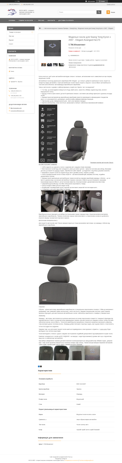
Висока (44, 93)
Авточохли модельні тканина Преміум (56, 28)
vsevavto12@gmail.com (17, 111)
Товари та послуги (26, 20)
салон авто (103, 329)
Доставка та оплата (66, 20)
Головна (12, 20)
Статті (11, 44)
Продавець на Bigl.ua (61, 458)
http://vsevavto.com (16, 108)
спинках (57, 170)
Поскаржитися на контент (71, 460)
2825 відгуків (91, 1)
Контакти (51, 20)
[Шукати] (99, 12)
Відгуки (11, 40)
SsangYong (73, 28)
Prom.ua (70, 457)
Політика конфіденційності (86, 460)
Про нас (41, 20)
